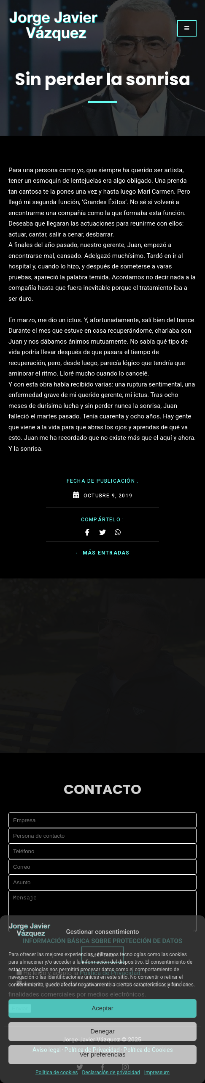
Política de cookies (56, 1072)
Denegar (102, 1031)
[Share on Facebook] (87, 532)
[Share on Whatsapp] (117, 532)
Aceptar (102, 1008)
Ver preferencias (102, 1054)
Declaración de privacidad (111, 1072)
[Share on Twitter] (102, 532)
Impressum (157, 1072)
